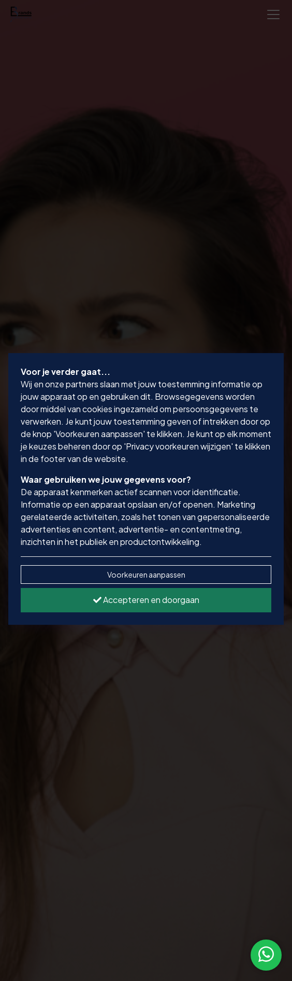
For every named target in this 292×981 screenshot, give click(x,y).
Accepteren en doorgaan (146, 599)
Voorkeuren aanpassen (146, 574)
